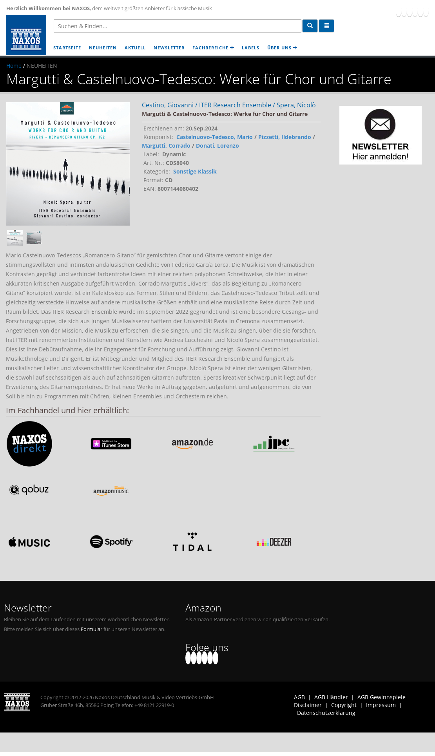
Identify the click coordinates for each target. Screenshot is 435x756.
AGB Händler (331, 697)
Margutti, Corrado (166, 145)
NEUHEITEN (103, 48)
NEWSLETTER (169, 48)
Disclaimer (308, 705)
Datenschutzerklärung (326, 712)
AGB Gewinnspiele (381, 697)
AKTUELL (135, 48)
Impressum (381, 705)
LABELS (250, 48)
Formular (91, 629)
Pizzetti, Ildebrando (284, 137)
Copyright (344, 705)
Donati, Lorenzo (217, 145)
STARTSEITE (67, 48)
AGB (299, 697)
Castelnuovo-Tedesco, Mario (214, 137)
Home (14, 65)
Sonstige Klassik (195, 171)
